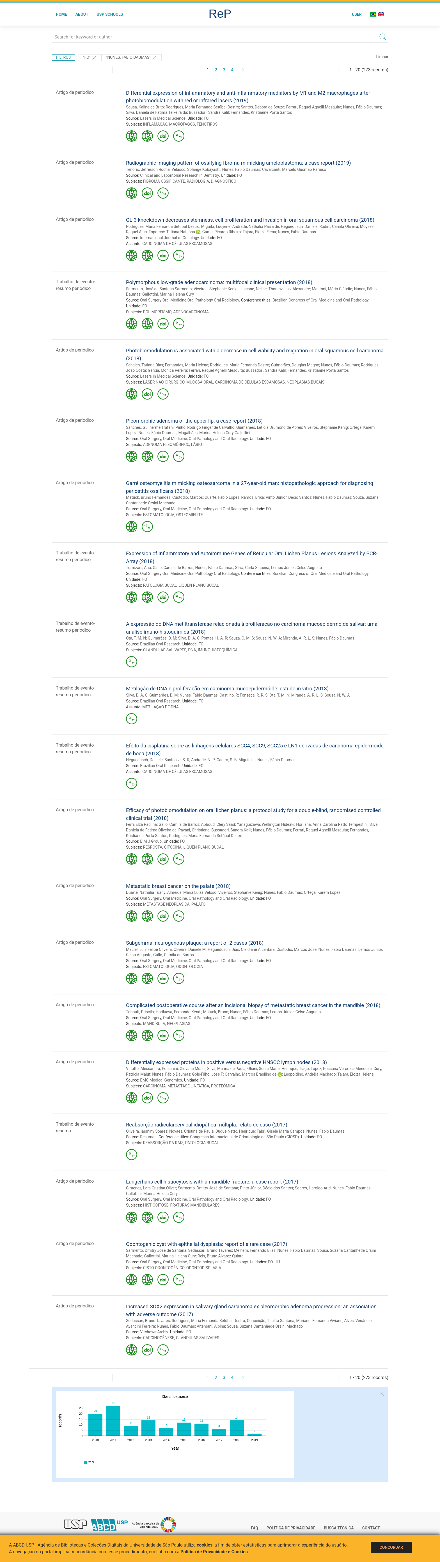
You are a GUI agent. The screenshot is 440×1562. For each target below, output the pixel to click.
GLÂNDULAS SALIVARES (164, 650)
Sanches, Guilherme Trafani (150, 427)
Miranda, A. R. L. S (298, 638)
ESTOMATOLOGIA (159, 515)
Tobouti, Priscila (140, 1012)
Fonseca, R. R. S (254, 695)
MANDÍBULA (154, 1023)
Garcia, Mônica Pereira (167, 370)
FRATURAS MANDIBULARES (195, 1205)
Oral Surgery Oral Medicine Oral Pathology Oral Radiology (189, 300)
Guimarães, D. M (162, 638)
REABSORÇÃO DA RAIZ (163, 1143)
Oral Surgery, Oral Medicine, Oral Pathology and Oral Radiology (194, 438)
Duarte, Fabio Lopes (222, 497)
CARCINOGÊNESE (158, 1338)
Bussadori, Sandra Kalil (209, 112)
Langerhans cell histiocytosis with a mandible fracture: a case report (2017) (212, 1182)
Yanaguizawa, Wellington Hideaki (265, 824)
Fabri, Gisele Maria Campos (280, 1131)
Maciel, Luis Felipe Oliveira (149, 949)
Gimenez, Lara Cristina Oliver (151, 1188)
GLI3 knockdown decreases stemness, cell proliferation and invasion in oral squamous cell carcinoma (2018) (250, 220)
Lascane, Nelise (253, 289)
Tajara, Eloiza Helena (356, 1074)
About (81, 14)
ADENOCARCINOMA (191, 312)
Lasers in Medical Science (162, 118)
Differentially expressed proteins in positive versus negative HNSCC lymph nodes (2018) (226, 1062)
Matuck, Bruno (215, 1012)
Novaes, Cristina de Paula (191, 1131)
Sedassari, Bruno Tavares (210, 1250)
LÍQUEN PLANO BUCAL (198, 585)
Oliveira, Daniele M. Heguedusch (202, 949)
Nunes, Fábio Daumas (362, 107)
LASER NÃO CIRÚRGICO (164, 382)
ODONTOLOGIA (189, 966)
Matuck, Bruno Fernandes (148, 497)
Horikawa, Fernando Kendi (178, 1012)
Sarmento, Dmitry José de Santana (208, 1188)
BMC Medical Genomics (161, 1080)
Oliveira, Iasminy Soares (147, 1131)
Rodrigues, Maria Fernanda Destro (239, 365)
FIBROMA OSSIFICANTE (164, 181)
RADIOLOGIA (198, 181)
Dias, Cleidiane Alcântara (253, 949)
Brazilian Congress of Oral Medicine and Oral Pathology (320, 300)
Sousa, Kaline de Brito (145, 107)
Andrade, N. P (203, 760)
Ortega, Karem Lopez (322, 892)
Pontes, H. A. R (214, 638)
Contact (371, 1528)
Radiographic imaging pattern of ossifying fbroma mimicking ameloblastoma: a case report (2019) (238, 163)
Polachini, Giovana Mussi (183, 1068)
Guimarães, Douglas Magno (295, 365)
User (357, 14)
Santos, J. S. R (176, 760)
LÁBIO (196, 444)
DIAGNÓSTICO (223, 181)
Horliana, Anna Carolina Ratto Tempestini (332, 824)
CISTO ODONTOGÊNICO (164, 1268)
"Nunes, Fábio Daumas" (131, 58)
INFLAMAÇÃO (155, 124)
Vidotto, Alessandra (143, 1068)
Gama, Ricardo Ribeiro (221, 232)
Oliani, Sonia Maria (263, 1068)
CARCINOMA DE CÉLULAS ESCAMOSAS (177, 243)
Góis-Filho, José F (207, 1074)
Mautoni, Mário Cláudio (332, 289)
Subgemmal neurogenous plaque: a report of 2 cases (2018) (194, 943)
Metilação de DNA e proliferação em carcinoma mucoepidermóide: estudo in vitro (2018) (227, 689)
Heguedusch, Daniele (299, 226)
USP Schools (110, 14)
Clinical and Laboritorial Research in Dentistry (179, 175)
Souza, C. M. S (241, 638)
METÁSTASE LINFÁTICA (188, 1086)
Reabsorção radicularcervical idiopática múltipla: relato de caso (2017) (206, 1125)
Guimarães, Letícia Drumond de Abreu (269, 427)
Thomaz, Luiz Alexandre (289, 289)
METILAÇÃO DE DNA (160, 707)
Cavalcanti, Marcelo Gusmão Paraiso (294, 169)
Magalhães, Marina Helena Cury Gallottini (214, 432)
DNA (192, 650)
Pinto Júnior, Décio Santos (288, 497)
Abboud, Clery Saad (218, 824)
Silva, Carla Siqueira (252, 567)
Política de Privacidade (291, 1528)
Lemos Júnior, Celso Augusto (296, 567)
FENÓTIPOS (207, 124)
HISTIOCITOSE (156, 1205)
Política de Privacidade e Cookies (214, 1551)
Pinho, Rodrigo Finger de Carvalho (204, 427)
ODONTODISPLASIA (203, 1268)
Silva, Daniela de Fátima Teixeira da (156, 112)
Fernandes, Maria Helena (186, 365)
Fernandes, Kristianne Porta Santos (261, 112)
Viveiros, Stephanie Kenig (215, 289)
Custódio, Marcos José (296, 949)
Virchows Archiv (154, 1332)
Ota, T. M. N (136, 638)
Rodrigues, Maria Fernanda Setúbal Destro (202, 107)
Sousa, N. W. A (268, 638)
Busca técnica (339, 1528)
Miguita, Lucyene (215, 226)
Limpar (382, 57)
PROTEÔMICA (223, 1086)
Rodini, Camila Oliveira (338, 226)
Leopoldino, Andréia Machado (310, 1074)
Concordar (391, 1547)
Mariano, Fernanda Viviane (319, 1320)
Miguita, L (247, 760)
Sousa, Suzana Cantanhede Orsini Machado (265, 1326)
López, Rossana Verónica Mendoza (341, 1068)
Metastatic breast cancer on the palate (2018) (178, 886)
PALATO (198, 904)
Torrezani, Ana (138, 567)
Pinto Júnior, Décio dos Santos (266, 1188)
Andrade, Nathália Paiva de (255, 226)
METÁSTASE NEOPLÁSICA (166, 904)
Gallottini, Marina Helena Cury (168, 294)
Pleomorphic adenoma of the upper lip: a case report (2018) (194, 421)
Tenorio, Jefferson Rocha (148, 169)
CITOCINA (173, 847)
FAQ (254, 1528)
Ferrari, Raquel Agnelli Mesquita (313, 107)
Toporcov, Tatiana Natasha (171, 232)
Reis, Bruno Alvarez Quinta (220, 1256)
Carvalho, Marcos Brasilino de (250, 1074)
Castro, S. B (227, 760)
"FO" (90, 58)
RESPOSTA (152, 847)
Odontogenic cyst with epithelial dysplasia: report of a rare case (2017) (206, 1244)
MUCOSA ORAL (199, 382)
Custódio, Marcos (187, 497)
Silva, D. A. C (189, 638)
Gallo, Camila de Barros (173, 567)
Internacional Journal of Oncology (169, 237)
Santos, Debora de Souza (262, 107)
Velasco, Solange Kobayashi (195, 169)
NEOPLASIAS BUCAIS (305, 382)
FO (206, 118)
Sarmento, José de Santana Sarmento (159, 289)
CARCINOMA (154, 1086)
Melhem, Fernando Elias (255, 1250)
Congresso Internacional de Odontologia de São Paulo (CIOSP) (244, 1137)
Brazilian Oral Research (160, 644)
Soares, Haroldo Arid (313, 1188)
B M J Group (151, 841)
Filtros (63, 57)
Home (61, 14)
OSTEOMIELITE (189, 515)
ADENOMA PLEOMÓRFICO (166, 444)
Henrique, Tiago (295, 1068)
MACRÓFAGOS (182, 124)
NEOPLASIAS (178, 1023)
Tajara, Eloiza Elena (259, 232)
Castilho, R (228, 695)
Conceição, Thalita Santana (270, 1320)
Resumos (148, 1137)
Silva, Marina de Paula (226, 1068)
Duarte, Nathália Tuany (145, 892)
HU (277, 1262)
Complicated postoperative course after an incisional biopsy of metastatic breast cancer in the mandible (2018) (253, 1005)
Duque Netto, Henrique (235, 1131)
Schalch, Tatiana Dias (144, 365)
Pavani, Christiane (194, 830)
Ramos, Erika (252, 497)
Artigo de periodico (75, 92)
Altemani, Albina (211, 1326)
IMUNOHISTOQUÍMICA (217, 650)
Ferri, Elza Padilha (141, 824)
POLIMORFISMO (157, 312)
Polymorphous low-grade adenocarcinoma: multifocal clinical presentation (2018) (219, 282)
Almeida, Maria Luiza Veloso (192, 892)
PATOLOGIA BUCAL (160, 585)
